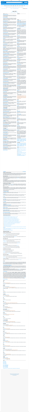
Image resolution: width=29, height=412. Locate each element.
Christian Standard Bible (5, 50)
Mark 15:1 (18, 245)
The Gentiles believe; (20, 151)
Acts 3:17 (18, 100)
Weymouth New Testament (5, 84)
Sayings (18, 141)
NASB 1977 (4, 41)
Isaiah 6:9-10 (18, 79)
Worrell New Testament (5, 144)
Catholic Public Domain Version (6, 111)
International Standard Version (6, 72)
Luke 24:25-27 (18, 46)
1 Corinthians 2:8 (18, 58)
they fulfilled (18, 24)
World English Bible (5, 91)
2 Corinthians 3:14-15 (19, 64)
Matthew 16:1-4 (4, 240)
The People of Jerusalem (6, 191)
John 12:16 (18, 52)
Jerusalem (18, 139)
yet (21, 23)
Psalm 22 (10, 184)
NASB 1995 (4, 38)
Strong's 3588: (4, 283)
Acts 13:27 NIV (4, 361)
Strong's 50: (4, 311)
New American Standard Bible (6, 35)
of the (22, 24)
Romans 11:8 (18, 61)
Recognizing (21, 140)
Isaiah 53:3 (15, 236)
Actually (18, 138)
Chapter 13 (4, 8)
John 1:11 (4, 235)
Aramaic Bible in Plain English (6, 124)
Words (23, 141)
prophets (24, 24)
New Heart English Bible (5, 78)
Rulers (23, 140)
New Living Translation (5, 17)
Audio (11, 12)
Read (25, 144)
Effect (23, 138)
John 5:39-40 (18, 35)
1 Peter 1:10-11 (8, 253)
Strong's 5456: (4, 333)
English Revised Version (5, 62)
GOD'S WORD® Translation (5, 65)
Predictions (18, 144)
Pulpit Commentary (5, 271)
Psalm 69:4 (18, 90)
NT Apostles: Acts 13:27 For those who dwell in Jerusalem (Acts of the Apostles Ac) (11, 368)
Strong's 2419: (4, 296)
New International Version (5, 14)
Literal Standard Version (5, 95)
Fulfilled (25, 138)
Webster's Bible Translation (5, 81)
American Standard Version (5, 56)
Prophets (23, 144)
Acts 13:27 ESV (4, 362)
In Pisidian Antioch (19, 20)
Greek (17, 12)
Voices (21, 141)
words (21, 24)
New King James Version (5, 32)
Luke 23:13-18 (4, 234)
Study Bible (4, 171)
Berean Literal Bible (5, 98)
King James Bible (5, 29)
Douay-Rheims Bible (5, 108)
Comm (16, 12)
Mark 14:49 (18, 42)
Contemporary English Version (6, 59)
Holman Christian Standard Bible (6, 53)
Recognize (18, 140)
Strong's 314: (4, 350)
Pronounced (21, 144)
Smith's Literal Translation (5, 104)
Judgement (22, 139)
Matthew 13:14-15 (19, 69)
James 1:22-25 (19, 259)
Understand (20, 141)
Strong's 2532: (4, 318)
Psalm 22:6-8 (18, 85)
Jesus (20, 139)
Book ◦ (23, 171)
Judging (24, 139)
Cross (12, 12)
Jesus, (20, 23)
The (25, 22)
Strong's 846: (4, 303)
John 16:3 (18, 56)
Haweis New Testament (5, 134)
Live (25, 139)
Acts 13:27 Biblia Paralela (5, 365)
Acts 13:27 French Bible (5, 366)
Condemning (20, 138)
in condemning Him (24, 23)
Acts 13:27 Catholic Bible (5, 367)
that (25, 24)
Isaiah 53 (12, 184)
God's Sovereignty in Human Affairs (6, 212)
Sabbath (25, 140)
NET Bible (4, 75)
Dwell (22, 138)
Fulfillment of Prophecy (5, 207)
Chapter (25, 171)
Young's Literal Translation (5, 101)
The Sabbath (5, 201)
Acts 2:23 (4, 246)
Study (14, 12)
